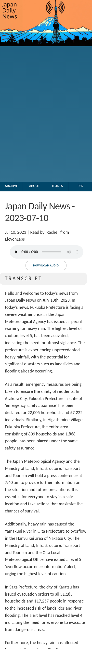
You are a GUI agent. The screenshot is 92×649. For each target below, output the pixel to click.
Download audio (46, 265)
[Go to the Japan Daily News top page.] (46, 51)
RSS (80, 186)
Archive (11, 186)
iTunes (57, 186)
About (34, 186)
